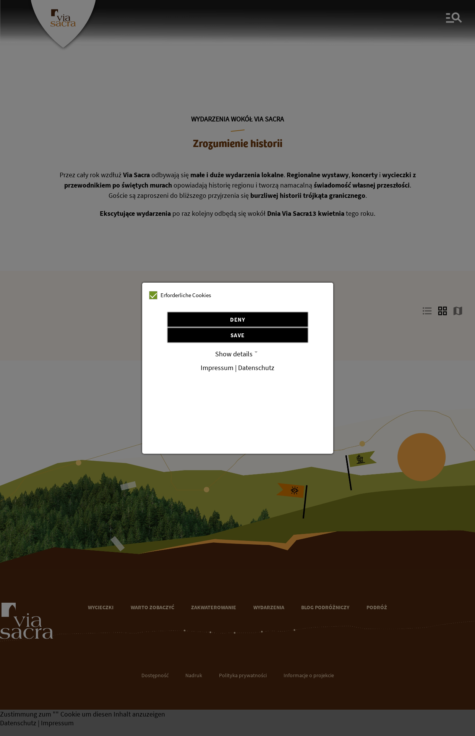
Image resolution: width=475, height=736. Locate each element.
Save (237, 335)
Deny (237, 319)
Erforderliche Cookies (180, 295)
